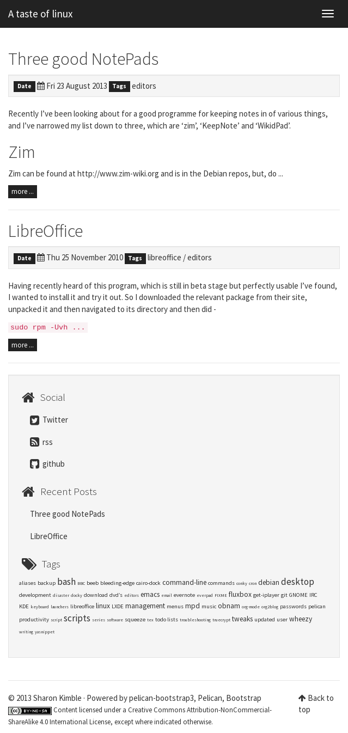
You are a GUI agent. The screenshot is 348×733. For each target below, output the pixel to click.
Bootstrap (243, 698)
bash (66, 582)
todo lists (166, 619)
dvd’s (116, 594)
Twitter (49, 419)
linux (103, 605)
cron (253, 583)
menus (175, 606)
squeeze (135, 619)
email (166, 595)
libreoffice (164, 257)
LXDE (118, 606)
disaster (61, 595)
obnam (229, 605)
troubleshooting (195, 619)
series (98, 619)
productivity (34, 619)
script (56, 619)
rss (41, 442)
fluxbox (240, 594)
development (35, 594)
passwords (293, 606)
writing (26, 631)
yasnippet (44, 631)
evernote (184, 594)
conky (241, 583)
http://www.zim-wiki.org (118, 173)
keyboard (39, 606)
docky (76, 595)
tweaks (242, 619)
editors (144, 86)
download (96, 594)
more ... (22, 191)
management (145, 605)
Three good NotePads (83, 59)
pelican (317, 606)
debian (268, 582)
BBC (81, 583)
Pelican (210, 698)
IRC (313, 594)
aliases (27, 583)
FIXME (221, 595)
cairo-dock (148, 583)
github (47, 464)
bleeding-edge (117, 583)
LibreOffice (45, 231)
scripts (77, 618)
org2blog (269, 606)
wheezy (300, 619)
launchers (60, 606)
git (284, 594)
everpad (205, 595)
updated (264, 619)
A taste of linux (40, 13)
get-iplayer (266, 594)
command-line (184, 582)
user (282, 619)
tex (150, 619)
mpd (192, 605)
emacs (150, 594)
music (209, 606)
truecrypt (221, 619)
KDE (24, 606)
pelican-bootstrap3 (161, 698)
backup (47, 583)
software (115, 619)
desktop (297, 582)
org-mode (251, 606)
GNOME (298, 594)
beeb (93, 583)
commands (221, 583)
